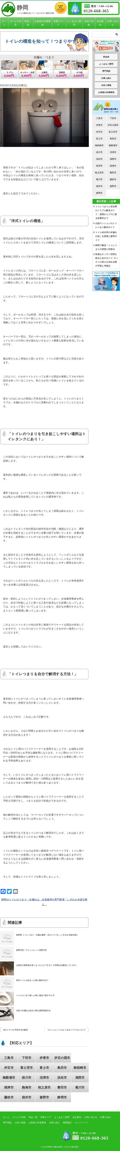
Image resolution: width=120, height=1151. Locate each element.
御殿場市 (9, 1077)
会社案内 (100, 23)
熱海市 (26, 1087)
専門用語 (106, 71)
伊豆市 (9, 1067)
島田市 (62, 1067)
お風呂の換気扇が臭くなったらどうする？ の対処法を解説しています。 (47, 965)
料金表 (106, 57)
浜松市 (62, 1077)
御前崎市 (80, 1067)
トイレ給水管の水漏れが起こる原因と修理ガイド (106, 236)
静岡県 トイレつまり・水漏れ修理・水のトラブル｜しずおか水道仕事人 (47, 935)
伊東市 (44, 1057)
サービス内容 (15, 23)
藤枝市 (9, 1097)
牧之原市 (44, 1087)
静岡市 (62, 1097)
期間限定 (67, 1122)
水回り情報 (88, 23)
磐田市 (62, 1087)
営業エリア (58, 23)
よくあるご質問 (74, 23)
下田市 (26, 1057)
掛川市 (26, 1077)
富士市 (44, 1067)
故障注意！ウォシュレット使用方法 (31, 950)
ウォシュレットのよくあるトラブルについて (67, 1030)
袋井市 (26, 1097)
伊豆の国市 (62, 1057)
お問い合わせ (112, 23)
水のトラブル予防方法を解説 (15, 1030)
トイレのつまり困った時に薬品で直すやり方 (35, 995)
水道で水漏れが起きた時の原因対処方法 (33, 1010)
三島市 (9, 1057)
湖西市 (80, 1077)
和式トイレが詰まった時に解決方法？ (32, 980)
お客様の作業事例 (42, 23)
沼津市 (44, 1077)
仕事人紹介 (106, 78)
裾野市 (44, 1097)
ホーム (4, 23)
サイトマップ (81, 1122)
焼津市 (9, 1087)
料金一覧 (28, 23)
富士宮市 (26, 1067)
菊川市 (80, 1087)
